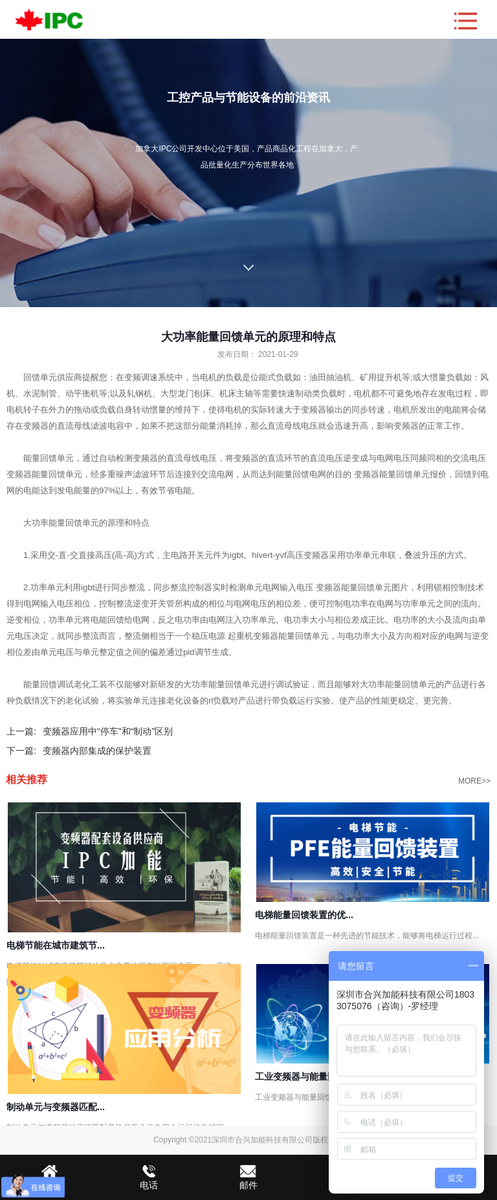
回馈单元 (40, 377)
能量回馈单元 (74, 523)
